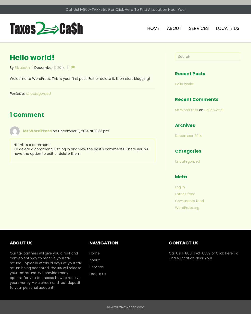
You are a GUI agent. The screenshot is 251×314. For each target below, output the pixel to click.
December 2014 (188, 135)
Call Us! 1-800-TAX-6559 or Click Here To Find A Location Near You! (126, 9)
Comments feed (189, 200)
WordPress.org (187, 207)
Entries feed (185, 194)
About (174, 28)
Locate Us (227, 28)
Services (199, 28)
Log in (180, 187)
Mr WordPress (37, 131)
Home (153, 28)
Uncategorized (38, 93)
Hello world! (184, 84)
